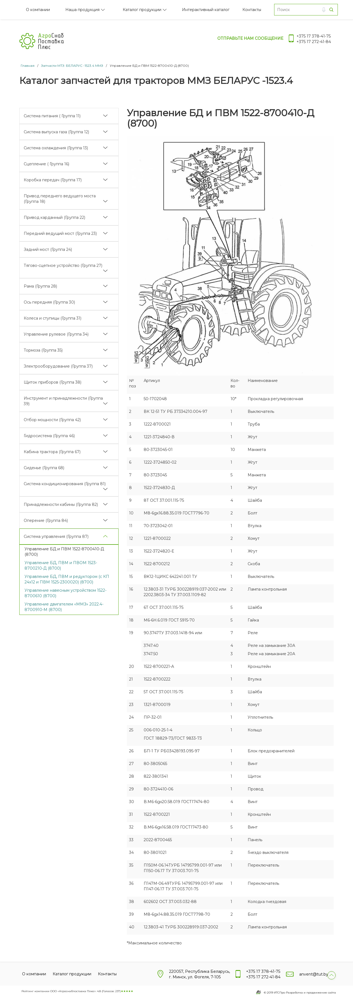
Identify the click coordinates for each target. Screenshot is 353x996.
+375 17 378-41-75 (313, 36)
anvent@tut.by (313, 974)
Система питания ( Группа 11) (52, 115)
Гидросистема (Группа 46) (49, 435)
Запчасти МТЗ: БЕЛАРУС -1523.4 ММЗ (72, 65)
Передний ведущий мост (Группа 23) (60, 233)
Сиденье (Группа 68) (44, 467)
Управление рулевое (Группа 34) (56, 334)
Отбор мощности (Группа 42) (52, 419)
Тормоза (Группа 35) (43, 350)
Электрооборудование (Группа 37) (58, 366)
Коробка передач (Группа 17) (53, 179)
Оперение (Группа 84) (46, 520)
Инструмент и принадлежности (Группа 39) (63, 401)
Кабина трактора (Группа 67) (52, 451)
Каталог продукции (142, 9)
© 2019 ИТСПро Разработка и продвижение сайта (300, 992)
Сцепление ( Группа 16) (46, 163)
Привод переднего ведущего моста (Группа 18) (60, 198)
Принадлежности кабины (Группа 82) (61, 504)
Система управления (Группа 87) (56, 536)
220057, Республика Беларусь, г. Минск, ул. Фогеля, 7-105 (199, 974)
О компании (38, 9)
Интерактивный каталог (205, 9)
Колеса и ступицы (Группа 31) (52, 318)
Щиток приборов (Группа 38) (52, 382)
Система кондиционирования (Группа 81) (65, 483)
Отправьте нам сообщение (250, 38)
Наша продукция (82, 9)
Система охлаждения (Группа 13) (56, 147)
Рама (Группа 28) (40, 286)
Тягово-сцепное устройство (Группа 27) (63, 265)
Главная (27, 65)
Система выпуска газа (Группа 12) (56, 131)
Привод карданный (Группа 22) (54, 217)
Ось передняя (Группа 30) (49, 302)
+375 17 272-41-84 (313, 41)
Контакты (251, 9)
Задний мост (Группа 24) (48, 249)
